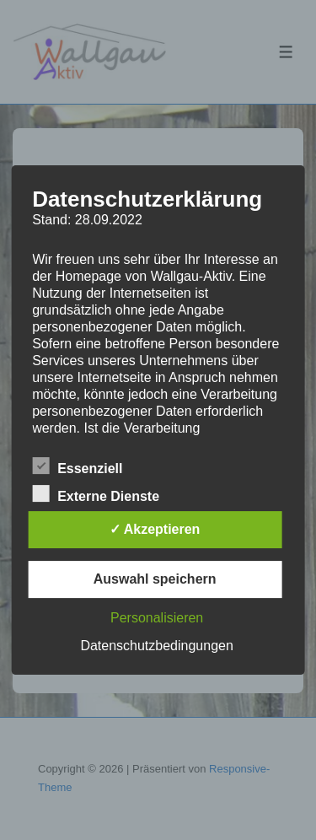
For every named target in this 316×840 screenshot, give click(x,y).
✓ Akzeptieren (155, 529)
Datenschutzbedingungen (156, 645)
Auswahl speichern (155, 579)
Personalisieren (156, 618)
